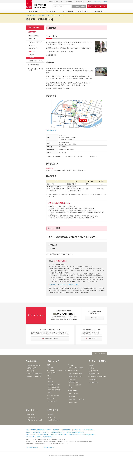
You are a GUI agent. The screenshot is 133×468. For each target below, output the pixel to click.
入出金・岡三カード (74, 370)
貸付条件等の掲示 (47, 436)
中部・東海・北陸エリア (35, 42)
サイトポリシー (30, 436)
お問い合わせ (51, 417)
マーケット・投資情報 (97, 361)
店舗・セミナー (33, 27)
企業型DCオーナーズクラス (76, 399)
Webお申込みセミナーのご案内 (35, 69)
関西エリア (32, 45)
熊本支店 (61, 15)
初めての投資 (30, 371)
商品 (48, 365)
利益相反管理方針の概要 (58, 432)
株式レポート (93, 368)
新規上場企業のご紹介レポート (97, 376)
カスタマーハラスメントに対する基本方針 (37, 434)
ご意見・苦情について (54, 420)
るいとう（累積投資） (54, 395)
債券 (49, 378)
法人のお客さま (69, 1)
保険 (49, 392)
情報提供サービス (94, 373)
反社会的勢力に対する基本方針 (75, 432)
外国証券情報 (77, 429)
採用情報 (89, 1)
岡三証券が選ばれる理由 (33, 365)
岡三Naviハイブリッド (54, 384)
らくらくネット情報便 (75, 385)
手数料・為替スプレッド (75, 376)
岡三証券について (80, 1)
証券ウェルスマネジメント (55, 1)
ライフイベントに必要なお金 (34, 373)
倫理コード (46, 432)
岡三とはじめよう (32, 361)
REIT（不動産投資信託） (55, 390)
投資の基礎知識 (93, 371)
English (105, 1)
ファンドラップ (52, 401)
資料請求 (50, 414)
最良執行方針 (36, 432)
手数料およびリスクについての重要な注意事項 (64, 284)
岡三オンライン (49, 447)
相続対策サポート (73, 390)
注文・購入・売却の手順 (75, 373)
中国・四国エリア (33, 48)
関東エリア (32, 38)
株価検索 (91, 365)
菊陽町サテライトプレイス (36, 61)
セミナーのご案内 (33, 64)
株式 (49, 375)
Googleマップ (51, 130)
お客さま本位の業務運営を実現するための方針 (38, 429)
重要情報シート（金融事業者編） (62, 429)
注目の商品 (51, 367)
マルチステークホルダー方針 (58, 434)
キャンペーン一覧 (73, 393)
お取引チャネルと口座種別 (76, 367)
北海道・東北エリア (34, 35)
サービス (71, 365)
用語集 (38, 436)
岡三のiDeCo (72, 396)
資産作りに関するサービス (34, 376)
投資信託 (50, 381)
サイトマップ (97, 1)
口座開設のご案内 (31, 368)
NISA (70, 387)
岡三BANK (51, 398)
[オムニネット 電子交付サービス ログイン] (97, 6)
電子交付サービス (73, 382)
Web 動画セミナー (94, 382)
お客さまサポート (54, 410)
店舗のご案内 (32, 32)
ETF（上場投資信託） (54, 387)
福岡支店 (32, 54)
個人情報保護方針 (88, 429)
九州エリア (32, 51)
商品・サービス (53, 361)
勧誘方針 (28, 432)
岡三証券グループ (32, 447)
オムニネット (72, 379)
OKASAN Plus (73, 402)
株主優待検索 (93, 379)
